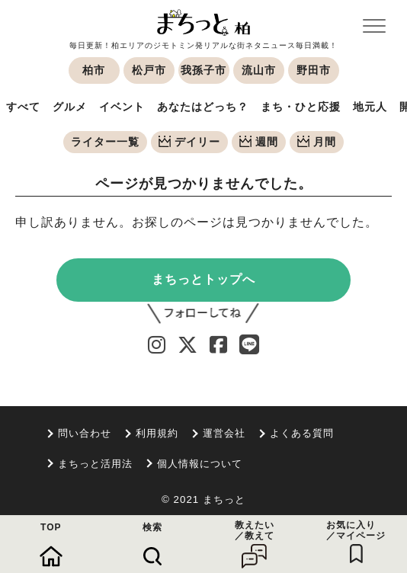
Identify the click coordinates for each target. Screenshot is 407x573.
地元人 (370, 107)
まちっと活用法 (95, 463)
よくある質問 (302, 433)
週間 (258, 142)
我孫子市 (203, 70)
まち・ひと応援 (301, 107)
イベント (122, 107)
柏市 (93, 70)
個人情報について (199, 463)
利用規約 (157, 433)
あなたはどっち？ (202, 107)
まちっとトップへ (203, 279)
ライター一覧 (105, 142)
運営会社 (224, 433)
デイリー (189, 142)
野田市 (313, 70)
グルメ (70, 107)
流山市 (259, 70)
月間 (316, 142)
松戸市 (149, 70)
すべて (23, 107)
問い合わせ (84, 433)
